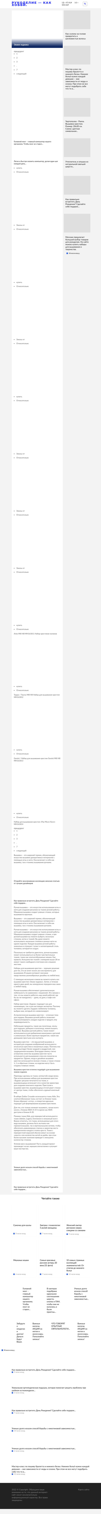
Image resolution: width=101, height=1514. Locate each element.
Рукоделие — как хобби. (32, 4)
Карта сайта (83, 1494)
